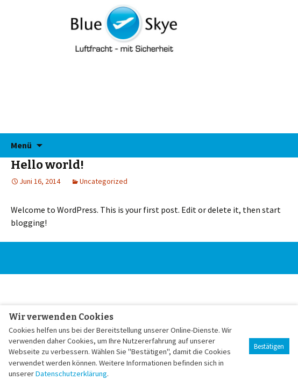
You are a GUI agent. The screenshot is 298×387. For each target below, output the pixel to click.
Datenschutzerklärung (71, 373)
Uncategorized (103, 181)
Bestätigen (269, 346)
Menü (21, 145)
